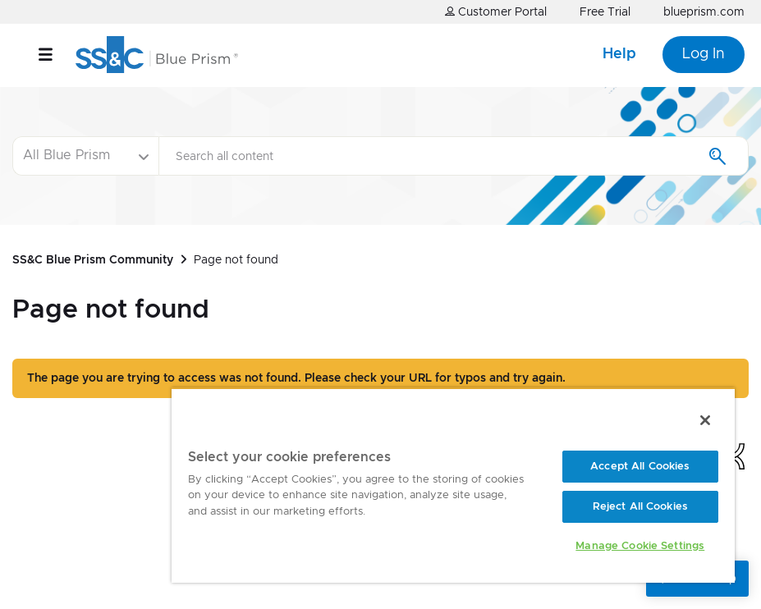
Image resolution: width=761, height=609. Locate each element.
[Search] (453, 156)
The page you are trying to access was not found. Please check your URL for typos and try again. (296, 378)
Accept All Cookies (640, 466)
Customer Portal (496, 12)
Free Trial (605, 12)
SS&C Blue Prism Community (92, 260)
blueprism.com (704, 12)
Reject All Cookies (640, 506)
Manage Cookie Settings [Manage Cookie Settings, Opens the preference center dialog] (639, 546)
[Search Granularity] (85, 156)
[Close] (705, 420)
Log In (703, 54)
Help (619, 54)
